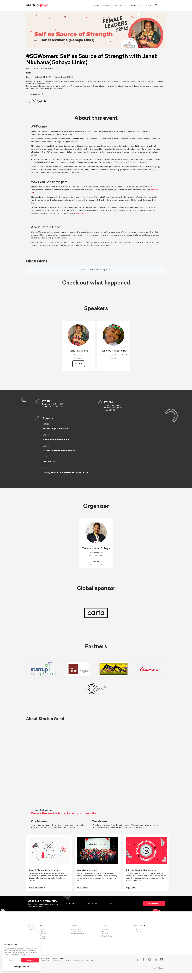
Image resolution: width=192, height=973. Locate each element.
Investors (43, 929)
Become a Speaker (77, 934)
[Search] (156, 5)
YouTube (105, 934)
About (148, 5)
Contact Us (137, 931)
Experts (42, 931)
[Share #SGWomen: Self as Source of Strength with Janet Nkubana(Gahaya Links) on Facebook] (28, 101)
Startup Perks (135, 5)
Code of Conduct (58, 958)
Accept (30, 960)
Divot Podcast (107, 936)
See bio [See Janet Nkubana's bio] (78, 364)
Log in (162, 5)
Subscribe (153, 904)
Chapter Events (76, 931)
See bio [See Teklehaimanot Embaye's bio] (96, 561)
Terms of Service (44, 958)
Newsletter (105, 929)
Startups (43, 934)
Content (119, 5)
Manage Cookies (21, 966)
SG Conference (76, 929)
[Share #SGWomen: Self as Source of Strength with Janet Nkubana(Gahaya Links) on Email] (45, 101)
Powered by (155, 968)
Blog (103, 931)
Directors (43, 938)
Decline (12, 960)
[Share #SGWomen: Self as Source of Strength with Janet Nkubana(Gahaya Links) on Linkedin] (40, 101)
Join (96, 5)
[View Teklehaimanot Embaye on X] (96, 543)
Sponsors (43, 936)
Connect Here (81, 213)
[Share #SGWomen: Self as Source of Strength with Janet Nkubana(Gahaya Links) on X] (34, 101)
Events (106, 5)
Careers (135, 929)
